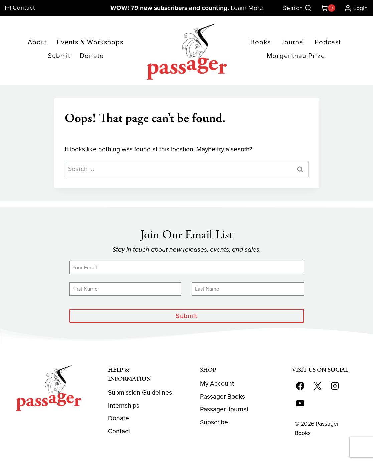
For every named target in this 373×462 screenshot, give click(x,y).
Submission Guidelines (140, 392)
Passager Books (222, 396)
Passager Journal (224, 409)
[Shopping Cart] (326, 8)
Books (260, 42)
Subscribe (214, 422)
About (37, 42)
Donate (92, 56)
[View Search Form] (297, 8)
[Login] (353, 8)
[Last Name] (248, 289)
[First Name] (125, 289)
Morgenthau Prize (296, 56)
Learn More (247, 8)
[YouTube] (300, 403)
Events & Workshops (90, 42)
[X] (317, 385)
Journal (293, 42)
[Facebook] (300, 385)
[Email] (186, 267)
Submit (59, 56)
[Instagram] (335, 385)
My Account (217, 383)
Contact (119, 431)
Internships (123, 405)
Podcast (328, 42)
